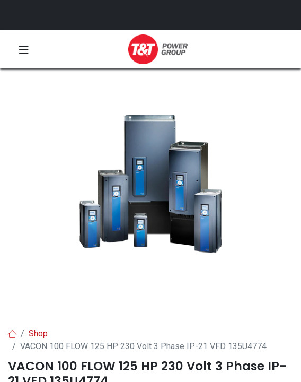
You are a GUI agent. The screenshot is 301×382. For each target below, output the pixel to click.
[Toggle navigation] (23, 49)
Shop (38, 333)
